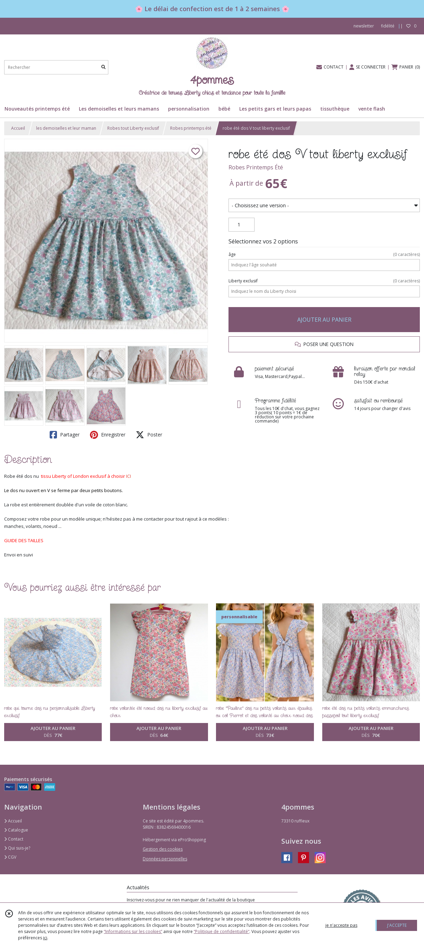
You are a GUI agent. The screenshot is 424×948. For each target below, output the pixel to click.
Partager (65, 435)
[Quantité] (241, 225)
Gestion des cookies (163, 849)
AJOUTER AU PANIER (324, 319)
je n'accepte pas (341, 925)
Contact (13, 839)
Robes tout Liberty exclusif (133, 128)
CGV (10, 857)
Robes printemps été (190, 128)
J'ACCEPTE (397, 925)
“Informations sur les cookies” (133, 931)
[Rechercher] (103, 67)
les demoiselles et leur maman (66, 128)
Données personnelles (165, 859)
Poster (149, 435)
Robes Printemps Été (255, 167)
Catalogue (16, 830)
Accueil (18, 128)
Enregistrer (107, 435)
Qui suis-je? (17, 848)
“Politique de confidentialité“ (221, 931)
